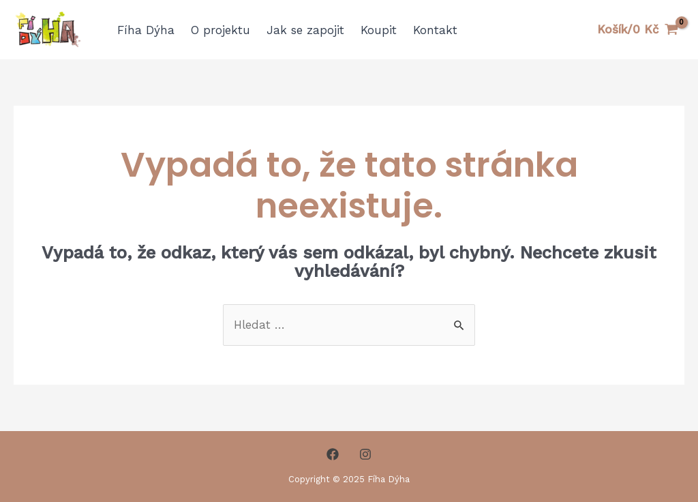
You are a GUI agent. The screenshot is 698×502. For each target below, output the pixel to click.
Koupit (379, 30)
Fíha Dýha (145, 30)
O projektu (220, 30)
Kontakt (435, 30)
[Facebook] (333, 454)
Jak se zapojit (305, 30)
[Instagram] (365, 454)
